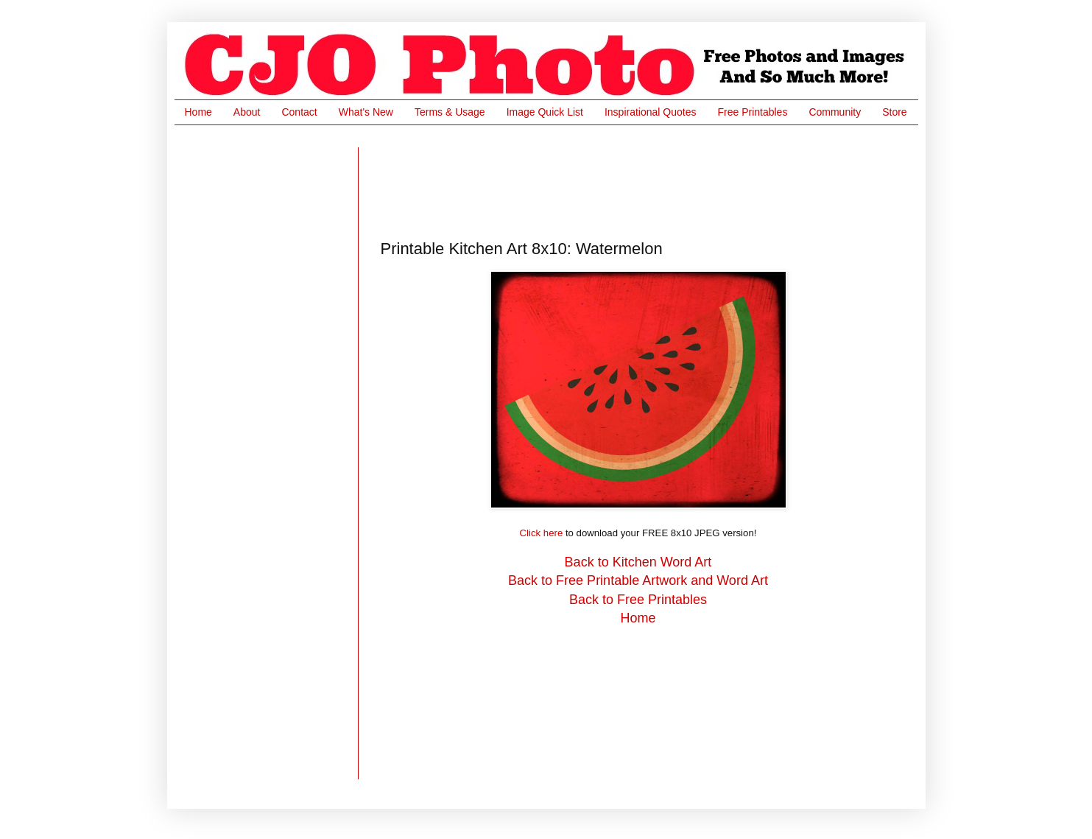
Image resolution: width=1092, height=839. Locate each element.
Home (198, 112)
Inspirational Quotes (651, 112)
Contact (299, 112)
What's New (366, 112)
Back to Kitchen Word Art (638, 562)
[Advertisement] (649, 180)
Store (894, 112)
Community (835, 112)
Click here (541, 532)
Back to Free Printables (638, 599)
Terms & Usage (450, 112)
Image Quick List (545, 112)
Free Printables (752, 112)
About (247, 112)
